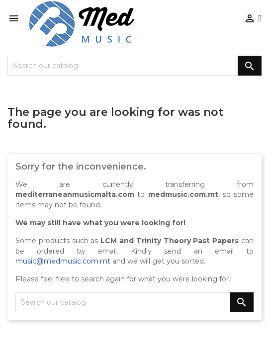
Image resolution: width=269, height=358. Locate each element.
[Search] (134, 66)
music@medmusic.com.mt (62, 261)
